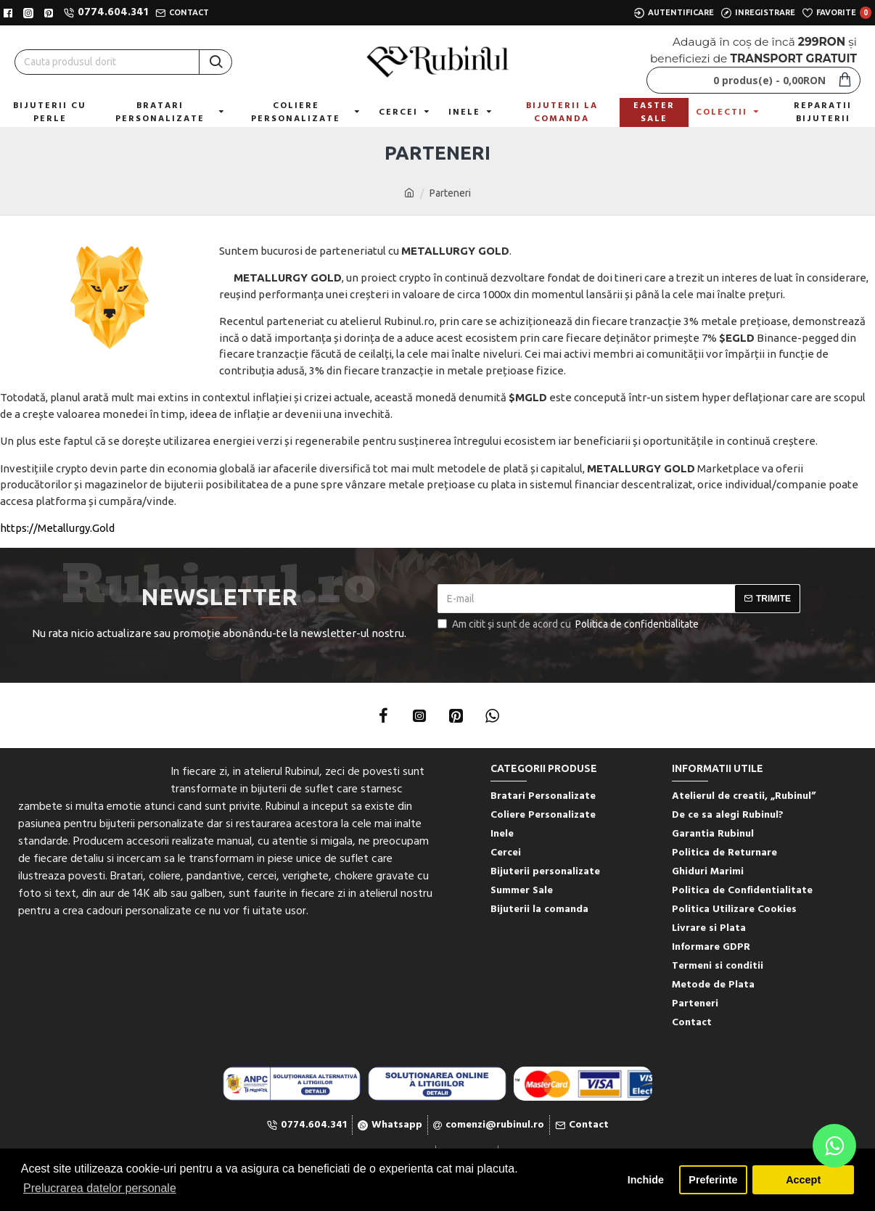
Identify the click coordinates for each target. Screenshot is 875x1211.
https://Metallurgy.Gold (57, 528)
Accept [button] (803, 1180)
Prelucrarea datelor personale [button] (99, 1188)
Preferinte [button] (713, 1180)
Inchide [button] (646, 1180)
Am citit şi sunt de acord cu (569, 624)
